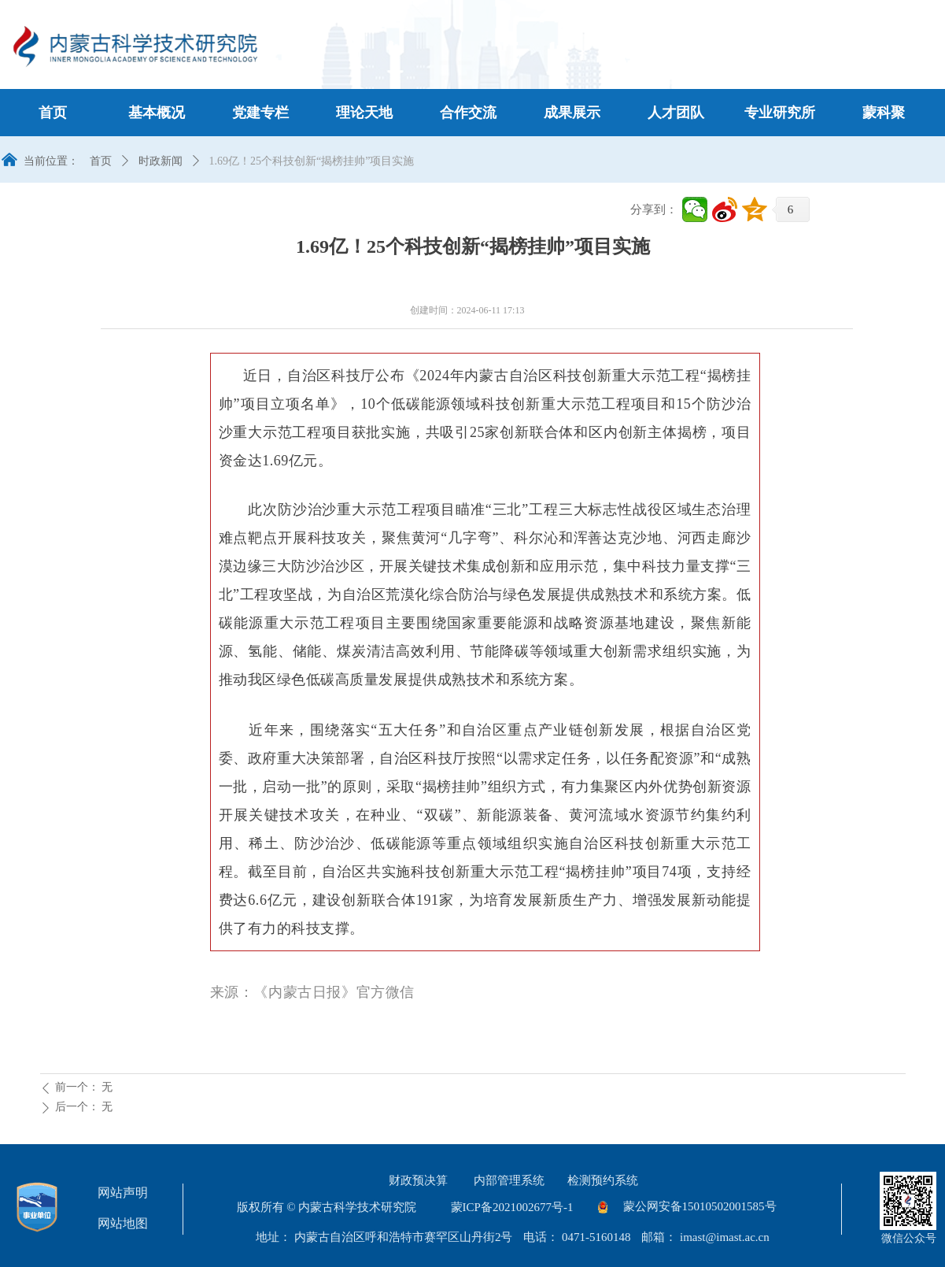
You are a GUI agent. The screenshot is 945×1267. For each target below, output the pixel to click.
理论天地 (364, 112)
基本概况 (156, 112)
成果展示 (572, 112)
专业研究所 (779, 112)
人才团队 (676, 112)
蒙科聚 (883, 112)
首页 (53, 112)
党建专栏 (260, 112)
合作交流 (468, 112)
